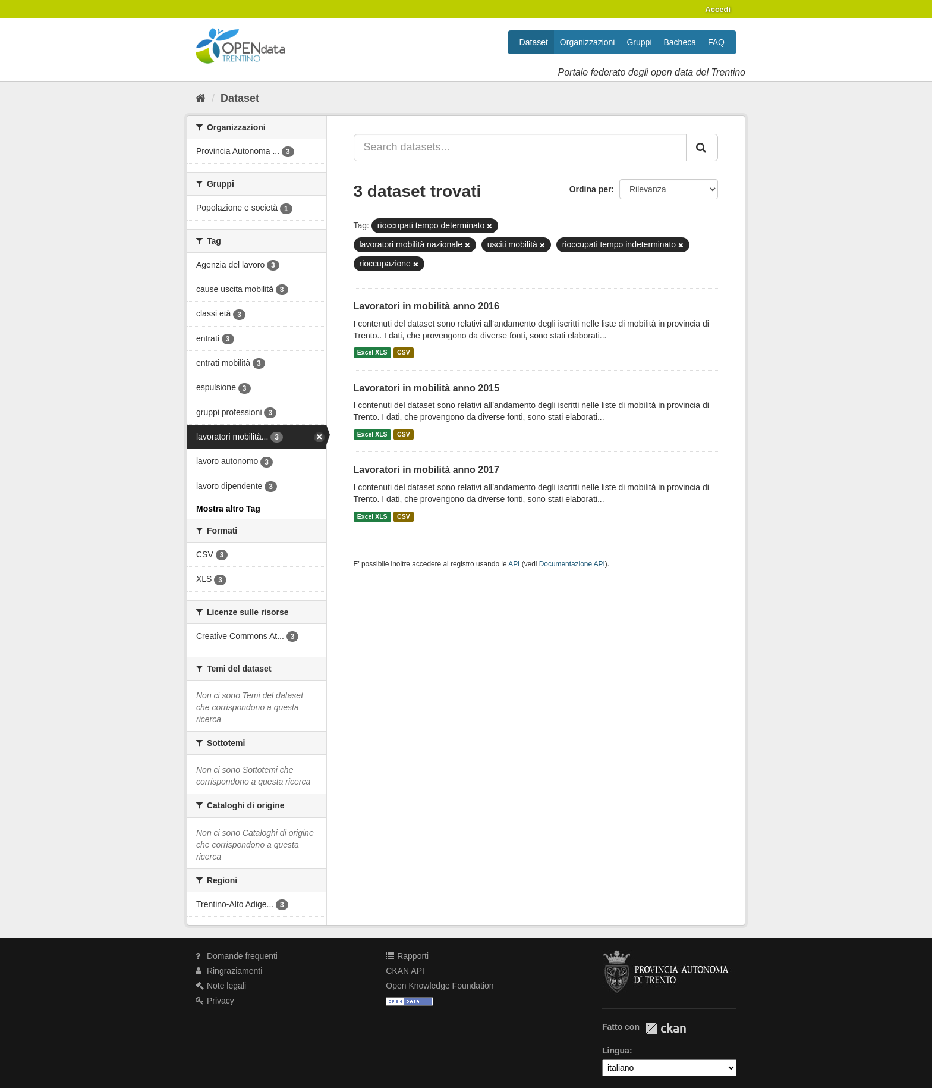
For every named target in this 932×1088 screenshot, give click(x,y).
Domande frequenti (237, 956)
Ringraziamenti (229, 971)
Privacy (215, 1000)
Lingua (615, 1050)
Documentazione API (572, 564)
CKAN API (405, 971)
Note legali (221, 985)
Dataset (533, 42)
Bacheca (680, 42)
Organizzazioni (587, 42)
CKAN (666, 1028)
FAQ (716, 42)
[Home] (201, 98)
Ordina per (590, 189)
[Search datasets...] (520, 147)
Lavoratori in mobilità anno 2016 (426, 306)
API (513, 564)
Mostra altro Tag (228, 508)
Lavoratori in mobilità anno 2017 (426, 470)
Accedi (718, 9)
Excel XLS (372, 352)
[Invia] (702, 147)
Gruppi (638, 42)
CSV (403, 352)
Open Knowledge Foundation (439, 985)
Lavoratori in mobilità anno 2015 (426, 388)
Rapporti (407, 956)
